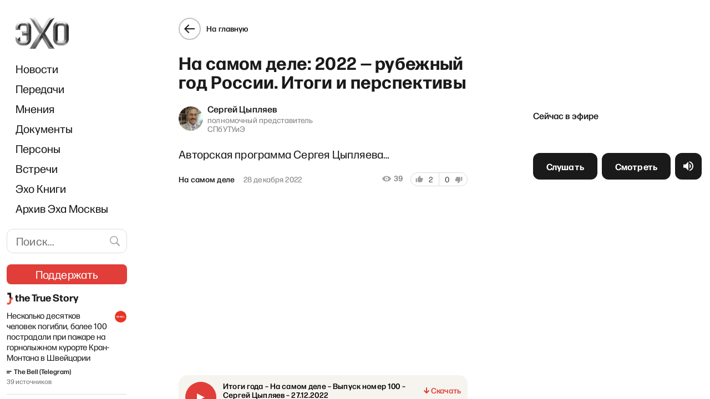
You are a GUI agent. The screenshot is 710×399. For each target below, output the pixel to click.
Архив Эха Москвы (62, 208)
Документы (44, 128)
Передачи (40, 88)
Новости (37, 69)
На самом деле (207, 179)
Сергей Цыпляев (242, 108)
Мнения (35, 108)
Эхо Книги (41, 188)
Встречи (37, 168)
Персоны (38, 148)
